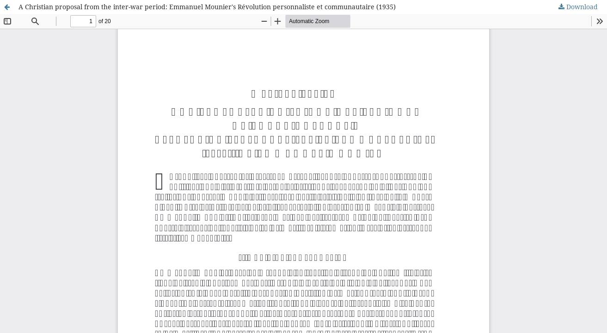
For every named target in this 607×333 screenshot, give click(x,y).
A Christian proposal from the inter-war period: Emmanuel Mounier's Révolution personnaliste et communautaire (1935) (207, 6)
